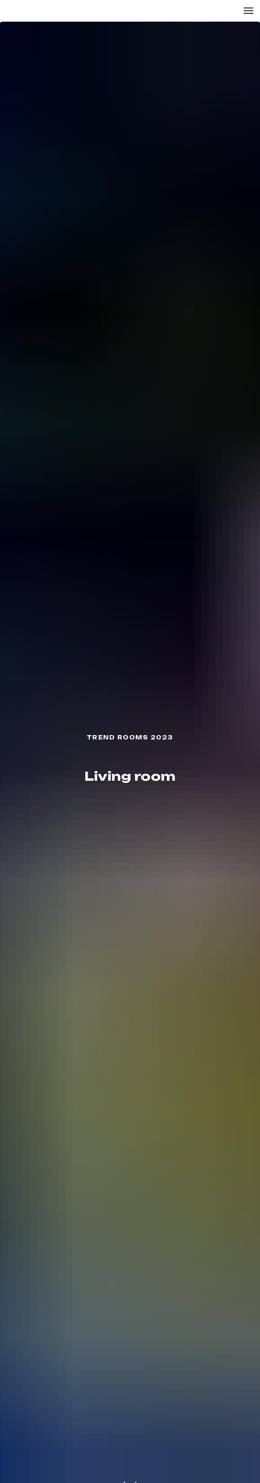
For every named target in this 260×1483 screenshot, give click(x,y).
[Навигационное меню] (248, 10)
